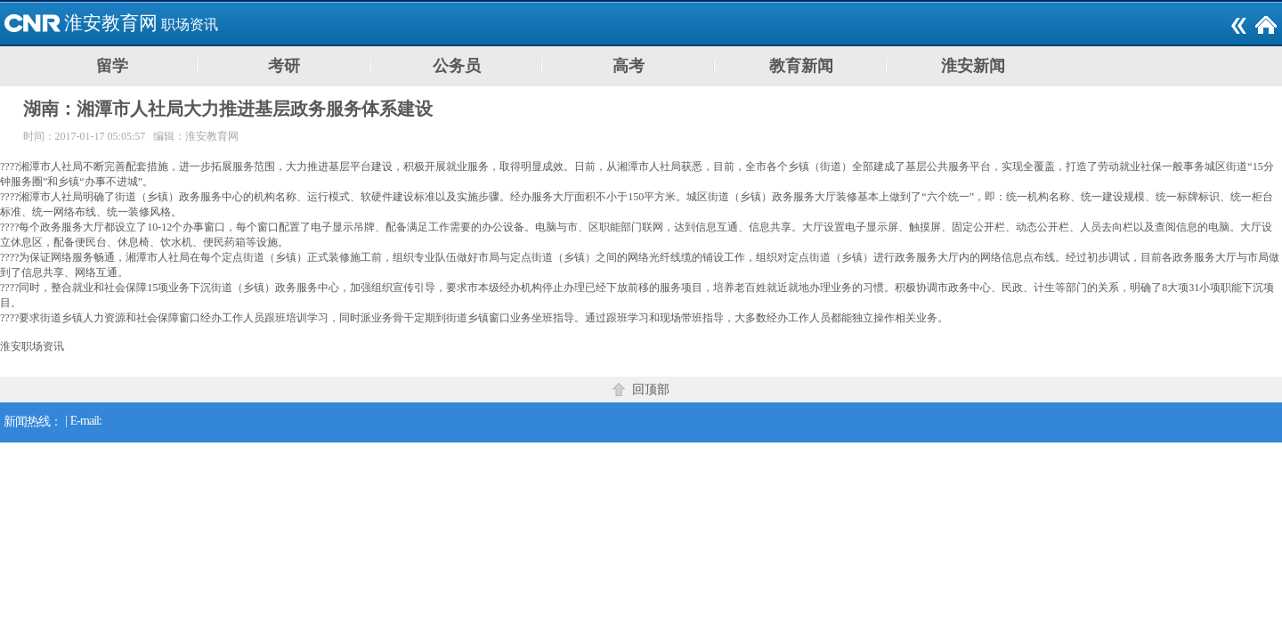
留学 (112, 66)
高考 (629, 66)
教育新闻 (801, 66)
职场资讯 (189, 24)
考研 (284, 66)
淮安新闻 (973, 66)
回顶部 (650, 389)
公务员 (457, 66)
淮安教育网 (111, 23)
